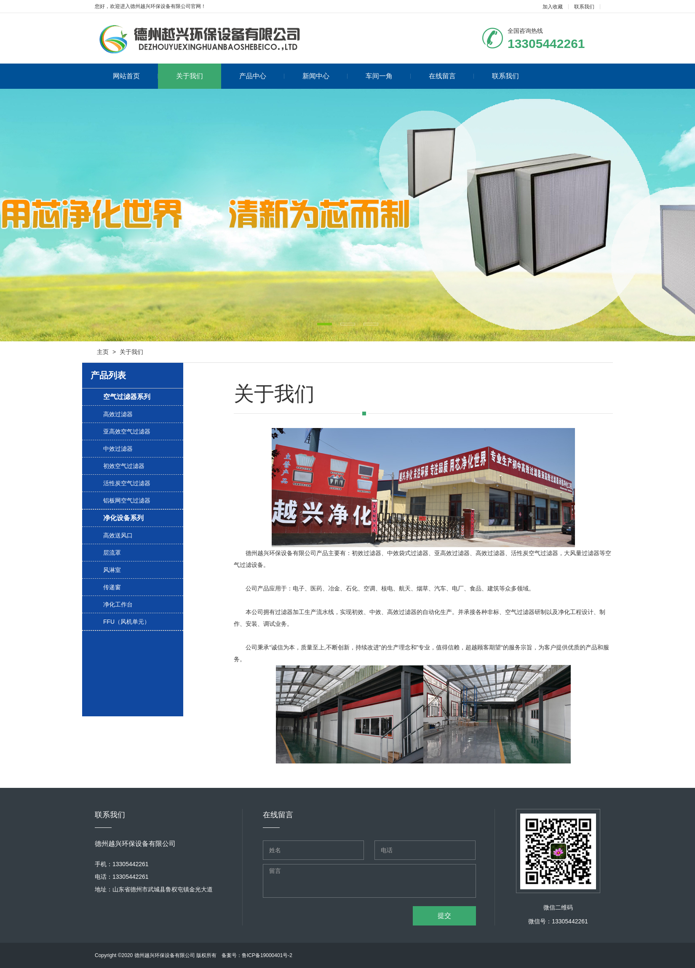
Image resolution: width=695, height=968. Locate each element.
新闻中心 (325, 76)
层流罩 (112, 552)
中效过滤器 (118, 448)
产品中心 (261, 76)
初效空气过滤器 (123, 466)
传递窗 (112, 587)
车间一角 (388, 76)
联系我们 (584, 7)
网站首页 (135, 76)
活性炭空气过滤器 (126, 483)
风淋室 (112, 569)
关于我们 (189, 76)
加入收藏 (553, 7)
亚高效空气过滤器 (126, 431)
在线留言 (451, 76)
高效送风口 (118, 535)
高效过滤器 (118, 414)
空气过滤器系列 (126, 396)
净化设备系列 (123, 517)
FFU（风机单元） (126, 621)
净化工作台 (118, 604)
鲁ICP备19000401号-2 (267, 955)
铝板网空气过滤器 (126, 500)
